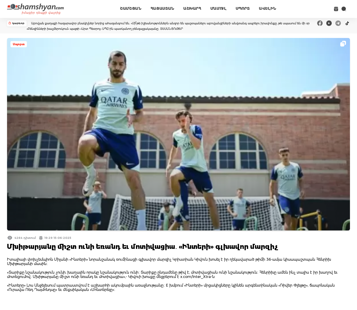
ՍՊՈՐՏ (243, 8)
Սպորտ (19, 44)
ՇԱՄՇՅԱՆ (130, 8)
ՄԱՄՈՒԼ (218, 8)
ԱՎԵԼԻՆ (267, 8)
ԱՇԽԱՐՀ (192, 8)
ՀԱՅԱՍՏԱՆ (162, 8)
